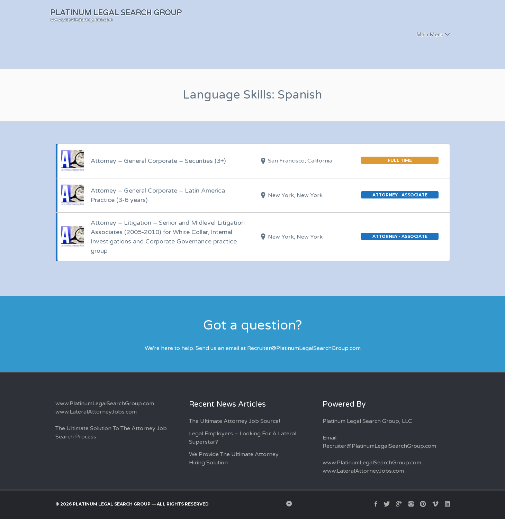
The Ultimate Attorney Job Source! (234, 421)
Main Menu (429, 34)
